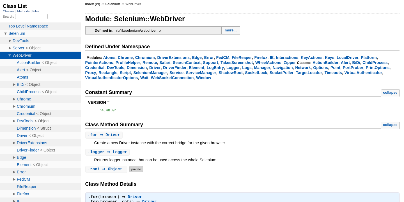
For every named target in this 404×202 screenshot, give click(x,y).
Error (209, 57)
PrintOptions (378, 67)
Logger (233, 67)
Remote (150, 62)
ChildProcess (375, 62)
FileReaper (242, 57)
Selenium (112, 4)
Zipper (290, 62)
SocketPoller (281, 72)
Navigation (283, 67)
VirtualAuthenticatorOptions (111, 77)
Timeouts (333, 72)
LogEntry (215, 67)
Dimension (137, 67)
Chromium (145, 57)
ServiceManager (201, 72)
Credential (95, 67)
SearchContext (187, 62)
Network (303, 67)
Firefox (260, 57)
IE (272, 57)
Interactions (287, 57)
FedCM (222, 57)
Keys (329, 57)
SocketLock (256, 72)
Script (125, 72)
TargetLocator (309, 72)
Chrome (125, 57)
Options (320, 67)
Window (203, 77)
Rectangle (107, 72)
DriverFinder (174, 67)
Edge (197, 57)
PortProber (353, 67)
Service (176, 72)
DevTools (115, 67)
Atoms (109, 57)
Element (196, 67)
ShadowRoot (231, 72)
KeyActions (311, 57)
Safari (164, 62)
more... (231, 30)
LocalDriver (347, 57)
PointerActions (99, 62)
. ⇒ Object (107, 170)
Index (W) (92, 4)
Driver (155, 67)
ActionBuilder (325, 62)
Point (335, 67)
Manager (262, 67)
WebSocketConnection (172, 77)
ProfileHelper (128, 62)
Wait (144, 77)
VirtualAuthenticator (363, 72)
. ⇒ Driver (104, 136)
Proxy (90, 72)
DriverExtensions (173, 57)
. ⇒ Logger (108, 153)
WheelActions (268, 62)
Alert (345, 62)
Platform (369, 57)
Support (210, 62)
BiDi (356, 62)
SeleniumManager (150, 72)
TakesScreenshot (237, 62)
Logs (247, 67)
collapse (390, 92)
